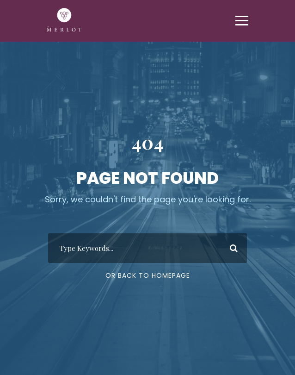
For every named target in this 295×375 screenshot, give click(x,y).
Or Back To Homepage (147, 275)
